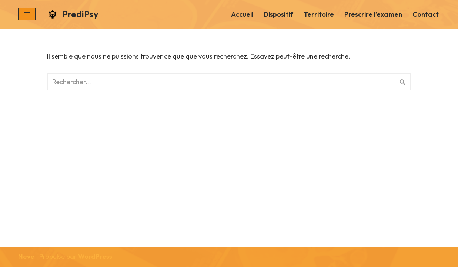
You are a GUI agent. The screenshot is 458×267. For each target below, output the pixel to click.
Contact (425, 14)
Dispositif (278, 14)
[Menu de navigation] (27, 14)
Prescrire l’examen (373, 14)
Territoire (319, 14)
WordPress (95, 256)
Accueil (242, 14)
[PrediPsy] (72, 14)
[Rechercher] (221, 81)
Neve (26, 256)
